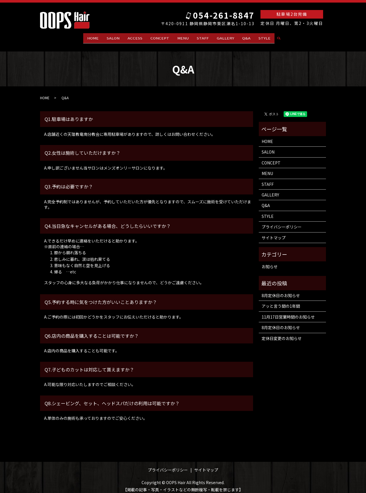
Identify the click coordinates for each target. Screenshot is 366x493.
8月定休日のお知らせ (281, 290)
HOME (93, 37)
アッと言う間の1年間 (281, 301)
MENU (183, 37)
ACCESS (135, 37)
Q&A (246, 37)
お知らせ (270, 262)
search (281, 37)
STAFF (203, 37)
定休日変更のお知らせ (282, 333)
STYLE (264, 37)
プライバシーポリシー (282, 222)
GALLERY (225, 37)
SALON (113, 37)
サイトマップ (274, 232)
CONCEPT (159, 37)
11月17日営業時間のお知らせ (288, 312)
